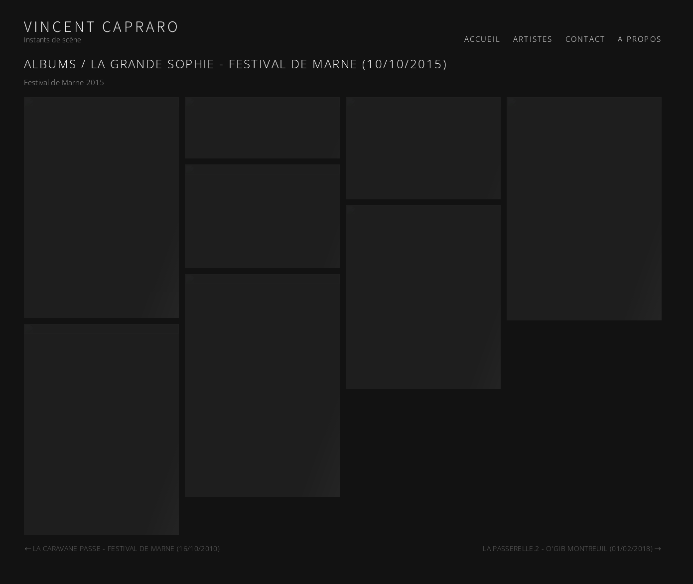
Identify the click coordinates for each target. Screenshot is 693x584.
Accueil (482, 39)
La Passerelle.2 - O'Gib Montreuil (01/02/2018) (572, 548)
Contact (585, 39)
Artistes (533, 39)
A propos (640, 39)
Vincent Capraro (102, 27)
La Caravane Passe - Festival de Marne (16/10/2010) (122, 548)
